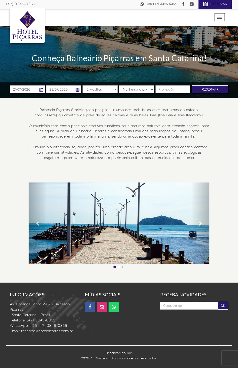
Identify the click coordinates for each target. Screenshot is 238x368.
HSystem (101, 358)
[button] (38, 223)
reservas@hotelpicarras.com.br (47, 331)
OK (223, 305)
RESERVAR (215, 4)
